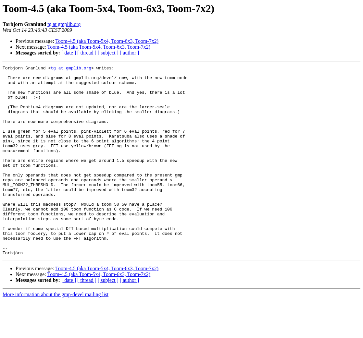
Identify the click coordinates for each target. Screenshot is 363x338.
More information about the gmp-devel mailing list (55, 332)
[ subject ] (108, 52)
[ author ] (129, 52)
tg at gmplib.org (64, 24)
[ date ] (68, 52)
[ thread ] (86, 52)
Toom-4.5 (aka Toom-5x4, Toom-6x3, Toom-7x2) (106, 41)
